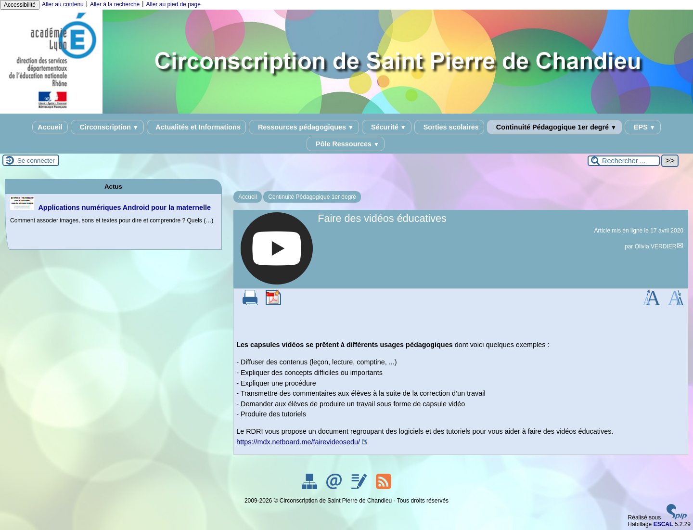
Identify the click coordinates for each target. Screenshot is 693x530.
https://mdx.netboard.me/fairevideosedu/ (298, 442)
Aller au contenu (63, 4)
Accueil (50, 127)
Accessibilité (20, 4)
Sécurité (386, 127)
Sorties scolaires (449, 127)
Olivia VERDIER (656, 246)
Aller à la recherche (115, 4)
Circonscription (107, 127)
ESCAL (663, 524)
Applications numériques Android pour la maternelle (124, 207)
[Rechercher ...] (624, 160)
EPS (642, 127)
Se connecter (36, 160)
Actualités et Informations (196, 127)
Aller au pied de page (173, 4)
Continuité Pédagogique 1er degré (554, 127)
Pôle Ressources (345, 144)
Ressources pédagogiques (304, 127)
